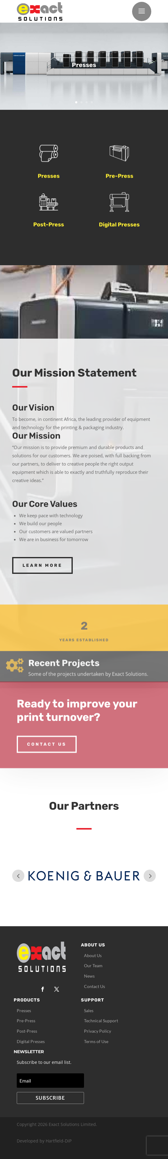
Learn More (42, 565)
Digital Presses (119, 226)
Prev (18, 876)
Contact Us (46, 735)
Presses (49, 178)
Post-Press (52, 224)
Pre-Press (119, 178)
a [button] (142, 11)
